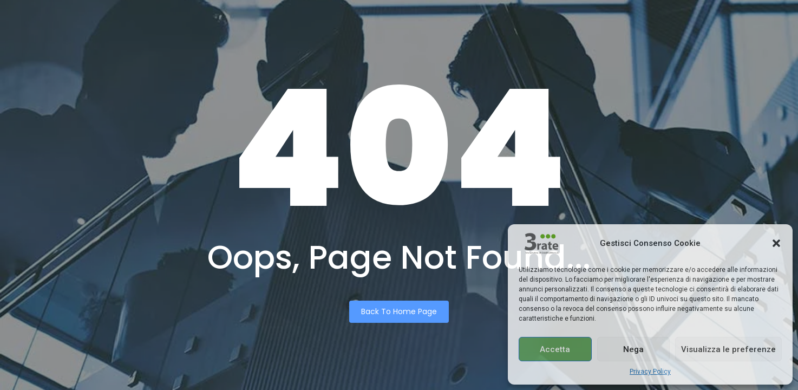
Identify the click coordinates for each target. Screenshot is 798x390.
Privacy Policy (650, 371)
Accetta (555, 349)
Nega (633, 349)
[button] (776, 243)
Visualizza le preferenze (728, 349)
